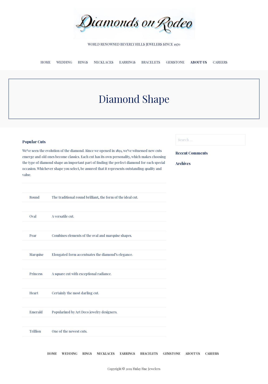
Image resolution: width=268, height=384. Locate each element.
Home (46, 62)
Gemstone (175, 62)
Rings (83, 62)
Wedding (64, 62)
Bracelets (150, 62)
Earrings (127, 62)
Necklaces (103, 62)
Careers (220, 62)
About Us (198, 62)
